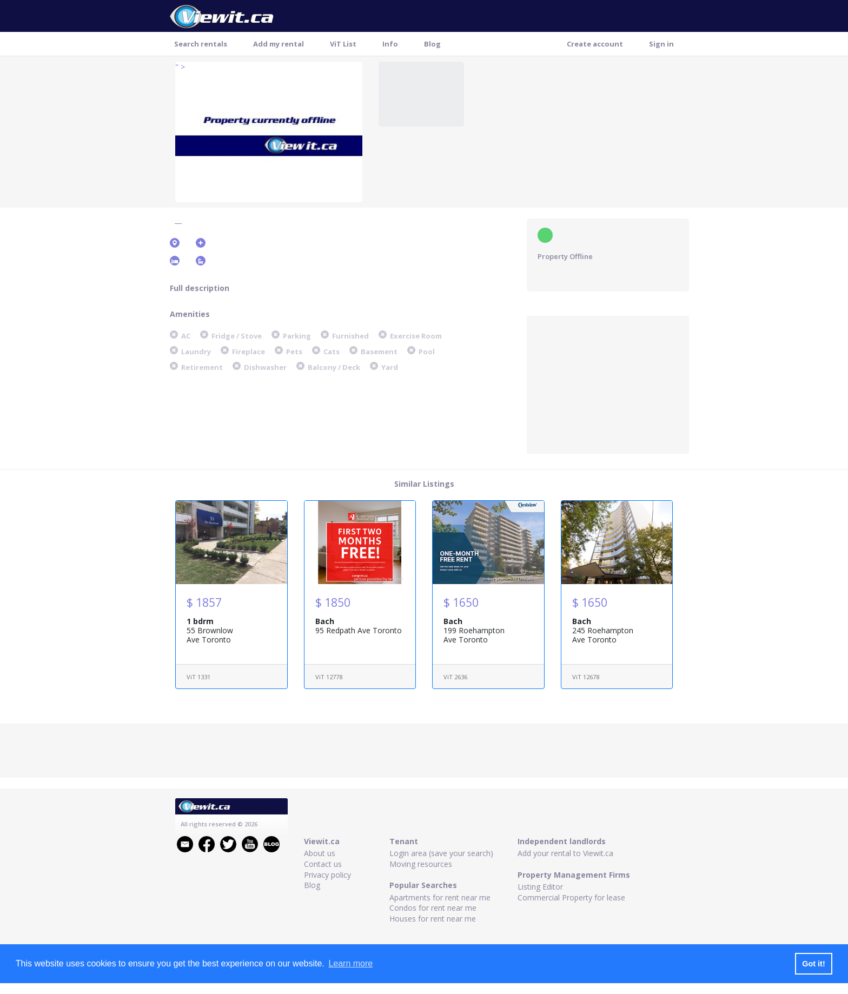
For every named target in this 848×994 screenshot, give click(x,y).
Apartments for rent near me (440, 897)
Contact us (323, 864)
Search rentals (200, 44)
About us (319, 853)
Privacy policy (327, 875)
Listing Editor (540, 887)
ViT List (343, 44)
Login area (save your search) (441, 853)
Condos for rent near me (432, 908)
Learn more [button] (350, 963)
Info (390, 44)
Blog (432, 44)
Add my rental (278, 44)
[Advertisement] (608, 383)
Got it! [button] (813, 963)
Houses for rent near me (432, 918)
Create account (595, 44)
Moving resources (420, 864)
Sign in (661, 44)
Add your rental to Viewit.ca (565, 853)
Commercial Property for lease (571, 897)
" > (180, 67)
